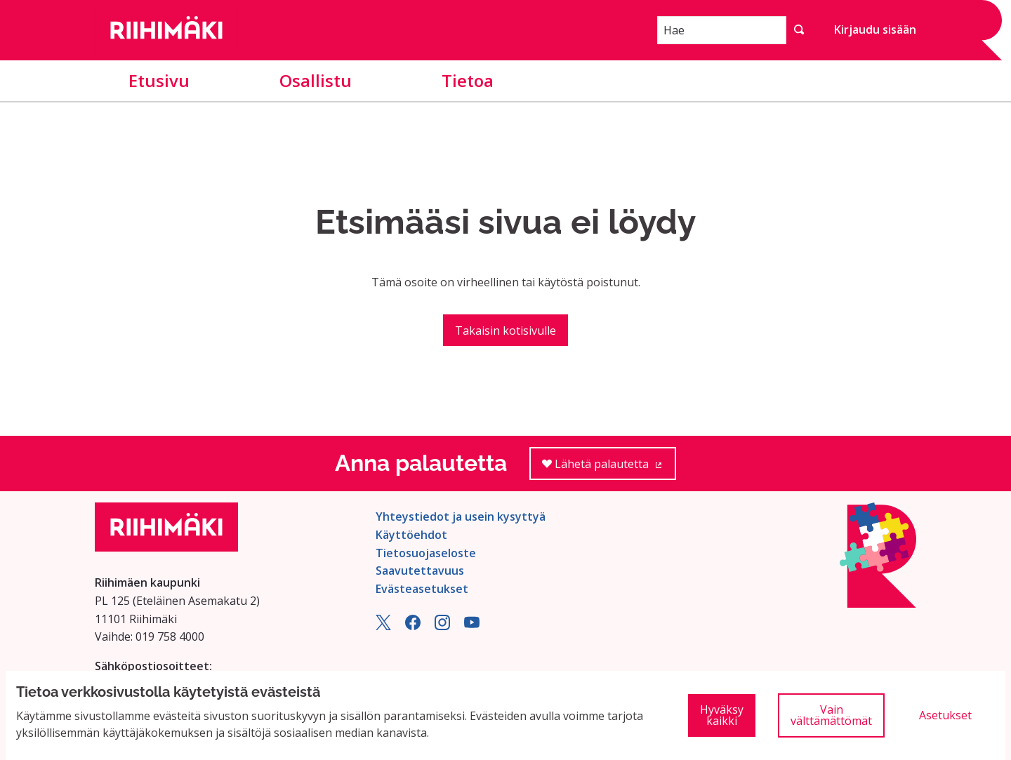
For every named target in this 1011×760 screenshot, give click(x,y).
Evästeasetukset (422, 588)
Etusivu (159, 80)
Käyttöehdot (411, 534)
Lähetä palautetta (609, 468)
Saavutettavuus (420, 570)
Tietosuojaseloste (426, 553)
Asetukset (945, 715)
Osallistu (315, 80)
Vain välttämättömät (831, 715)
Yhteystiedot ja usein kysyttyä (461, 516)
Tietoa (468, 80)
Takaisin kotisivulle (505, 330)
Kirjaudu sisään (875, 29)
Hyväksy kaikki (722, 715)
